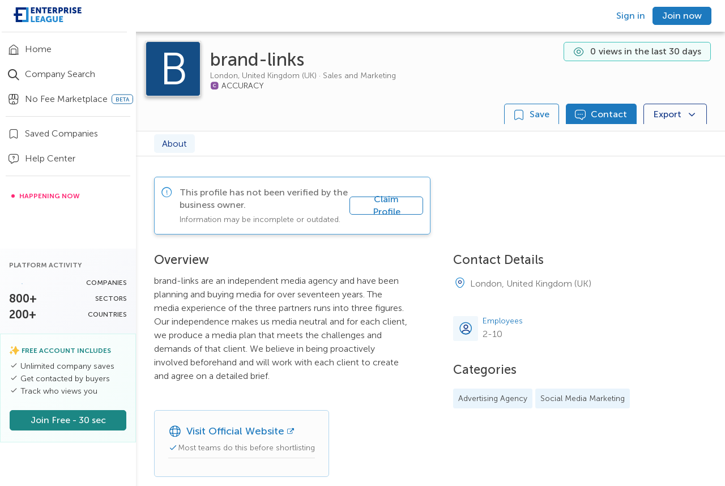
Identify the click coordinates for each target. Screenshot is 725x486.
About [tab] (174, 143)
